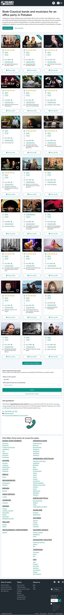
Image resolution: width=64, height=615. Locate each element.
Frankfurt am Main (7, 511)
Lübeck (35, 544)
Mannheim (5, 445)
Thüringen (36, 552)
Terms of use (51, 613)
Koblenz (35, 503)
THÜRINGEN (38, 550)
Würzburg (5, 471)
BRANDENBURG (8, 480)
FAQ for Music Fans (6, 587)
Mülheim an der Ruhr (39, 485)
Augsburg (5, 465)
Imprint (37, 613)
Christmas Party (21, 599)
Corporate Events (21, 597)
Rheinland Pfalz (37, 501)
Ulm (3, 451)
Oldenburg (36, 449)
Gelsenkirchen (37, 471)
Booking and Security (6, 589)
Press (34, 589)
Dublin (4, 526)
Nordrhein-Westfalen (39, 461)
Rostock (4, 532)
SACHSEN (37, 518)
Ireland (4, 525)
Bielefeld (35, 465)
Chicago (35, 564)
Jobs (34, 587)
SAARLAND (37, 510)
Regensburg (6, 467)
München (5, 463)
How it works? (19, 28)
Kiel (34, 546)
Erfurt (34, 554)
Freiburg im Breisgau (8, 447)
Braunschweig (37, 447)
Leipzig (35, 523)
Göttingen (36, 455)
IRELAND (6, 522)
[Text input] (54, 600)
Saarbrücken (36, 515)
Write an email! (8, 413)
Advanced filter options (32, 394)
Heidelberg (5, 449)
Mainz (34, 505)
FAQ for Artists (5, 585)
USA (35, 559)
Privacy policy (43, 613)
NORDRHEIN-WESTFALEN (43, 458)
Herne (35, 477)
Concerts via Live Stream (23, 589)
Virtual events (20, 595)
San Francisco (37, 574)
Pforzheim (5, 455)
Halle (34, 536)
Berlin (4, 477)
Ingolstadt (5, 469)
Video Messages (21, 587)
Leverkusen (36, 481)
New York (36, 566)
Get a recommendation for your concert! (16, 415)
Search (32, 390)
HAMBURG (6, 500)
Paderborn (36, 493)
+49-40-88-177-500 (10, 411)
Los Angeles (36, 570)
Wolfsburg (36, 453)
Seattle (35, 572)
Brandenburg (6, 483)
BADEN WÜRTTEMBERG (12, 441)
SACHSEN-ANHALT (40, 530)
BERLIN (5, 474)
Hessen (4, 509)
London (4, 497)
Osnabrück (36, 451)
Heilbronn (5, 453)
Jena (34, 556)
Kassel (4, 515)
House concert (20, 585)
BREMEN (5, 488)
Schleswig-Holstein (39, 542)
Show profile (11, 70)
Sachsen (35, 521)
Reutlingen (5, 457)
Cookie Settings (59, 613)
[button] (59, 3)
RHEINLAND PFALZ (40, 498)
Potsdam (5, 485)
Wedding (19, 591)
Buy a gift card (4, 591)
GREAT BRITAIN (8, 494)
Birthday (19, 593)
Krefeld (35, 479)
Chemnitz (36, 526)
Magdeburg (36, 534)
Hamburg (5, 503)
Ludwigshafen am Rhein (40, 507)
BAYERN (5, 460)
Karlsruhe (5, 443)
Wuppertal (36, 463)
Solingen (35, 495)
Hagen (35, 473)
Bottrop (35, 469)
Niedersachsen (37, 443)
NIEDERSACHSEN (40, 441)
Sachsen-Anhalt (38, 532)
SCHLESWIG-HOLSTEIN (42, 540)
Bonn (34, 467)
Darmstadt (5, 517)
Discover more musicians (32, 363)
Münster (35, 487)
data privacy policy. (56, 609)
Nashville (36, 568)
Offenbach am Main (8, 519)
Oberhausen (36, 491)
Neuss (35, 489)
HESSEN (5, 506)
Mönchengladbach (38, 483)
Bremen (4, 491)
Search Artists (7, 28)
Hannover (36, 445)
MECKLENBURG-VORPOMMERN (15, 530)
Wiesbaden (5, 513)
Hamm (35, 475)
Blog (34, 585)
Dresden (35, 525)
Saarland (35, 513)
